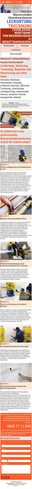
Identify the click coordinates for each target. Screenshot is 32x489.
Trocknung (24, 45)
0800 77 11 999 (14, 2)
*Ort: (9, 459)
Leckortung (16, 50)
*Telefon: (3, 454)
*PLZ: (2, 459)
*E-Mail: (3, 449)
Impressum (16, 485)
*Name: (3, 444)
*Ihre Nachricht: (4, 464)
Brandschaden (8, 45)
